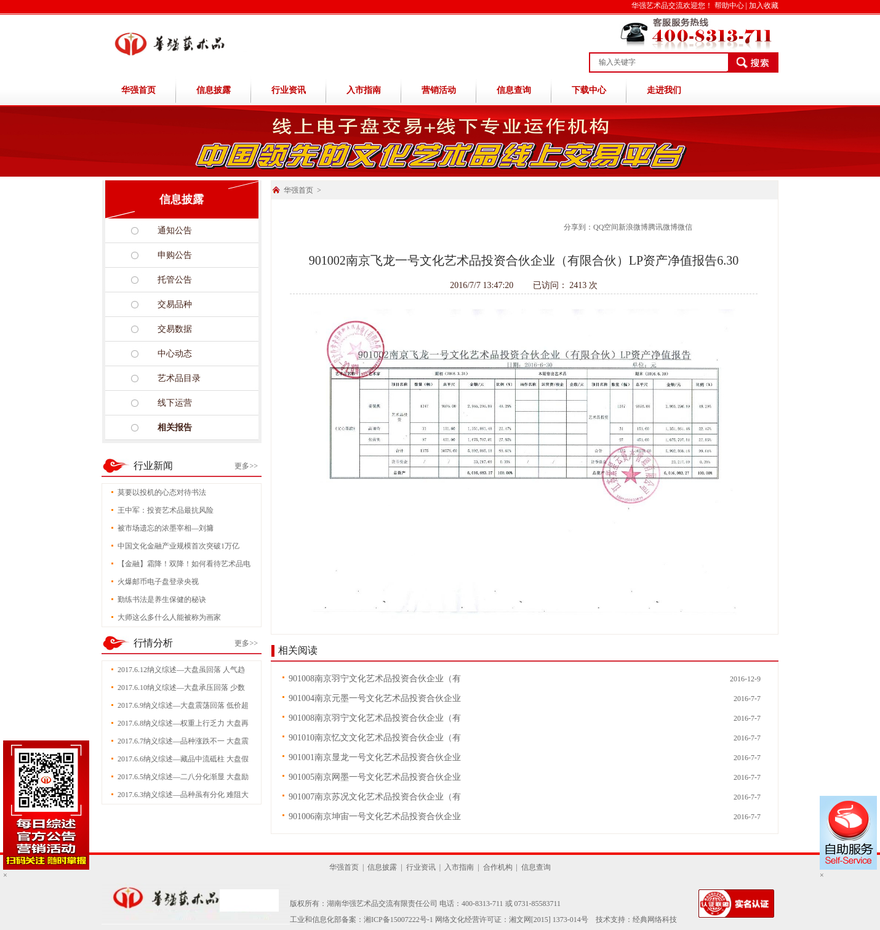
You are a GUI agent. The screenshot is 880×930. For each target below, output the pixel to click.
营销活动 (439, 90)
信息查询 (514, 90)
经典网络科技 (655, 919)
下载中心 (589, 90)
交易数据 (175, 329)
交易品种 (175, 304)
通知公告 (175, 230)
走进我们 (664, 90)
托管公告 (175, 279)
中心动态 (175, 353)
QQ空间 (605, 227)
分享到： (578, 227)
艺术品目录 (179, 378)
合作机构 (498, 867)
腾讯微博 (663, 227)
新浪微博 (633, 227)
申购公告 (175, 255)
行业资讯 (288, 90)
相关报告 (175, 427)
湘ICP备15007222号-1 (398, 919)
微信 (685, 227)
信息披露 (213, 90)
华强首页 (138, 90)
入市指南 (363, 90)
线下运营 (175, 402)
